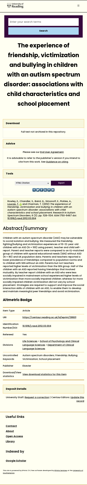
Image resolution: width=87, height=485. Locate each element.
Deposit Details (16, 389)
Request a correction (37, 397)
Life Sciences (30, 341)
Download (13, 123)
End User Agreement (52, 152)
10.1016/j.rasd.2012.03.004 (21, 218)
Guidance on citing (57, 162)
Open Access (14, 436)
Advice (10, 144)
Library (10, 441)
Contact (11, 426)
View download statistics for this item (45, 374)
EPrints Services (60, 470)
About (10, 431)
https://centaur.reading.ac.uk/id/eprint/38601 (49, 317)
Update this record (77, 399)
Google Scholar (16, 461)
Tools (9, 174)
